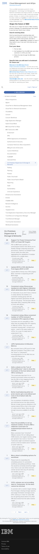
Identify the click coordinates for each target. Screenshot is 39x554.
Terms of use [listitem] (5, 546)
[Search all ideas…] (12, 87)
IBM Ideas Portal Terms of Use (21, 519)
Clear (34, 96)
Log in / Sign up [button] (33, 87)
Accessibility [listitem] (5, 549)
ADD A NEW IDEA (19, 92)
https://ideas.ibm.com (30, 72)
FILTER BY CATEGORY (9, 96)
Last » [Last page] (26, 512)
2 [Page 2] (15, 512)
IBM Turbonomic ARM (17, 259)
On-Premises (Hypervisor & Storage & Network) (18, 261)
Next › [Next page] (20, 512)
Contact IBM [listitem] (5, 541)
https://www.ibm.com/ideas (17, 66)
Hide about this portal (15, 5)
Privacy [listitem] (3, 544)
